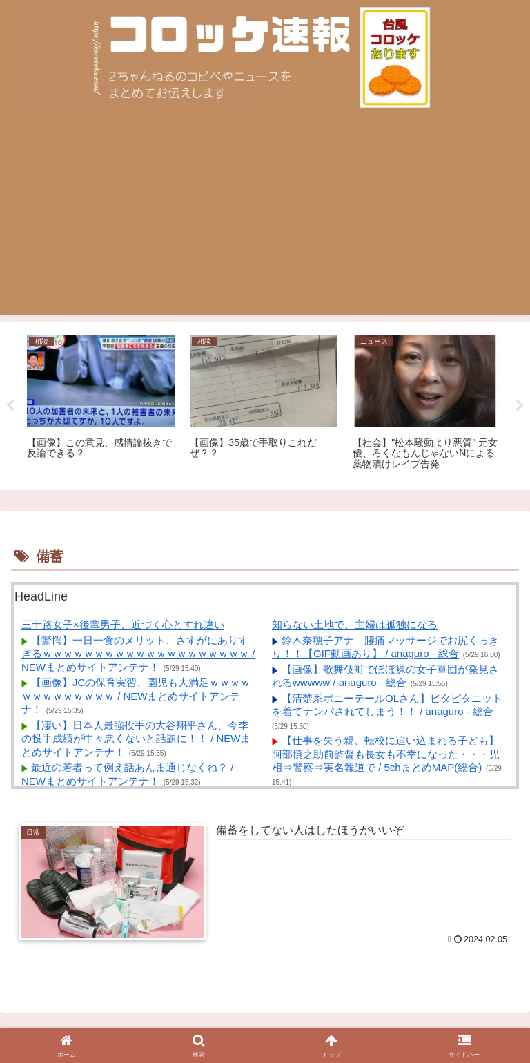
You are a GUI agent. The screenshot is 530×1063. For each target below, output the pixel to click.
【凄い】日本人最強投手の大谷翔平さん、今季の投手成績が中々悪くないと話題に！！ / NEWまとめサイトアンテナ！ (136, 738)
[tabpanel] (100, 403)
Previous (10, 406)
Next (520, 406)
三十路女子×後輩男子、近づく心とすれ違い (122, 624)
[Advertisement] (265, 218)
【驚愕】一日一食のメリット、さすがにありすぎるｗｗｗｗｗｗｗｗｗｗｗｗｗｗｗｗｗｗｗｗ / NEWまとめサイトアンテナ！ (138, 653)
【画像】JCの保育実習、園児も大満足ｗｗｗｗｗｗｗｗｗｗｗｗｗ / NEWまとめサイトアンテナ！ (136, 695)
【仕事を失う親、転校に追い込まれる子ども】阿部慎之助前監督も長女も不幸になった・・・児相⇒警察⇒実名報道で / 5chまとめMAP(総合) (386, 753)
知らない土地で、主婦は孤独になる (355, 624)
